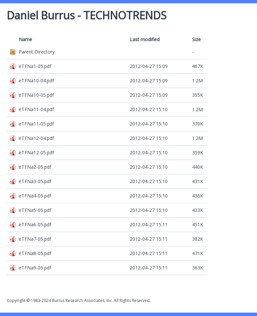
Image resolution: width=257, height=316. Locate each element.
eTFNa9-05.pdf (35, 267)
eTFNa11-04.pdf (36, 109)
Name (25, 39)
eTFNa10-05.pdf (36, 95)
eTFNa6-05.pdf (35, 224)
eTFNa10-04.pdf (36, 80)
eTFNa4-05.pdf (35, 195)
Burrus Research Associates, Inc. (82, 300)
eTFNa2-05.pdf (35, 167)
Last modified (145, 39)
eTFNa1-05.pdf (35, 66)
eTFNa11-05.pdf (36, 124)
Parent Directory (37, 52)
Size (196, 39)
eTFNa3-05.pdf (35, 181)
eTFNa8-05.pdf (35, 253)
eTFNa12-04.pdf (36, 138)
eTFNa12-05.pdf (36, 152)
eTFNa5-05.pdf (35, 210)
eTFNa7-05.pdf (35, 239)
